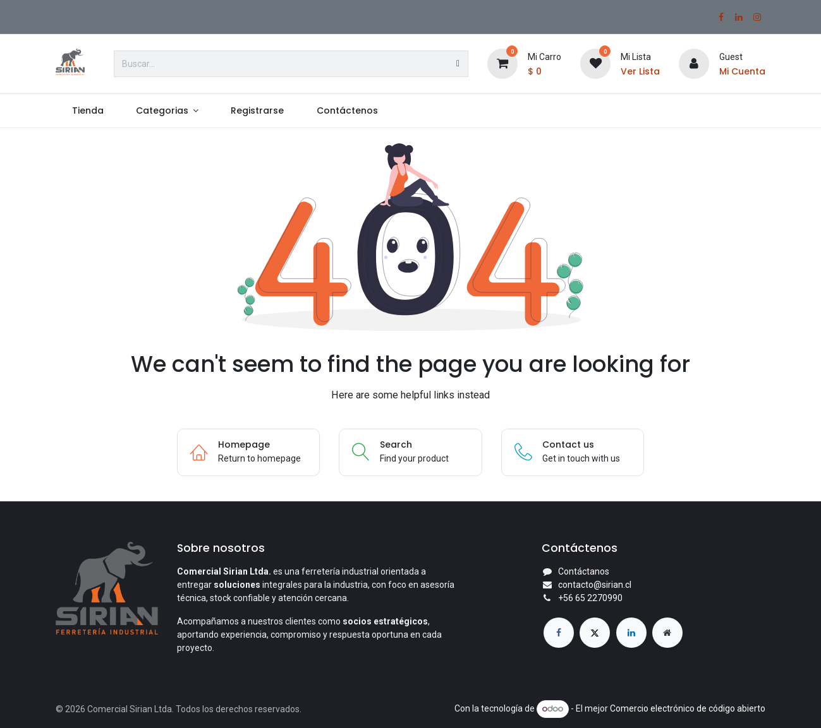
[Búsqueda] (458, 63)
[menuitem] (87, 111)
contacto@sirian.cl (594, 585)
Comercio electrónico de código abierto (687, 708)
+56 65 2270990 (590, 598)
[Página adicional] (667, 633)
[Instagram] (757, 17)
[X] (595, 633)
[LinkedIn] (739, 17)
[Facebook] (721, 17)
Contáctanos (583, 571)
